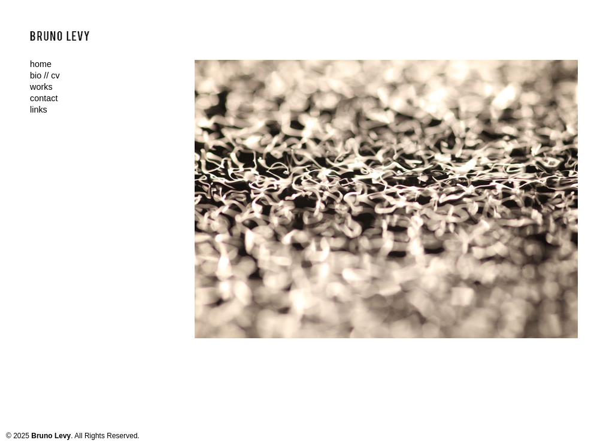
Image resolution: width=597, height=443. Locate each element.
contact (43, 98)
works (41, 87)
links (38, 109)
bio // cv (45, 75)
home (40, 64)
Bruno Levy (51, 436)
